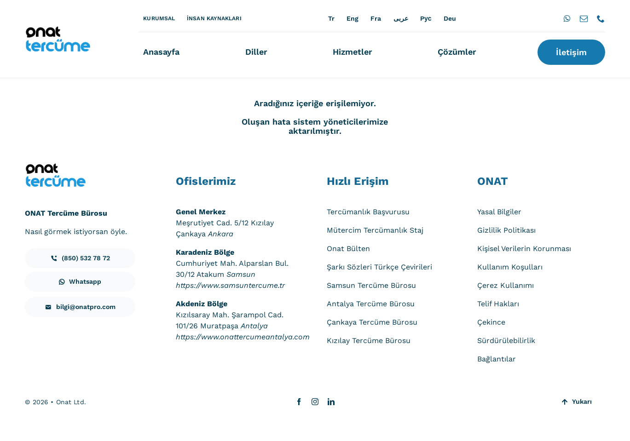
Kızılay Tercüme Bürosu (368, 340)
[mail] (584, 19)
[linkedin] (331, 401)
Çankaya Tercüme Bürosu (372, 322)
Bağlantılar (496, 359)
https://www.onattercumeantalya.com (243, 336)
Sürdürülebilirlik (506, 340)
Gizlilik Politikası (506, 230)
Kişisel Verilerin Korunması (524, 248)
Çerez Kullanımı (505, 285)
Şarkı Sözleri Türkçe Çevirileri (379, 267)
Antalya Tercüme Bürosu (371, 303)
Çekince (491, 322)
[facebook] (298, 401)
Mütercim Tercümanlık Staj (375, 230)
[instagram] (315, 401)
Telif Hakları (498, 303)
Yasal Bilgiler (499, 211)
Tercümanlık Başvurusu (368, 211)
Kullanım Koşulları (510, 267)
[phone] (601, 19)
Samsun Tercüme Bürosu (371, 285)
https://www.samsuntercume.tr (230, 285)
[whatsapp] (567, 19)
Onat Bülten (348, 248)
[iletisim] (80, 258)
